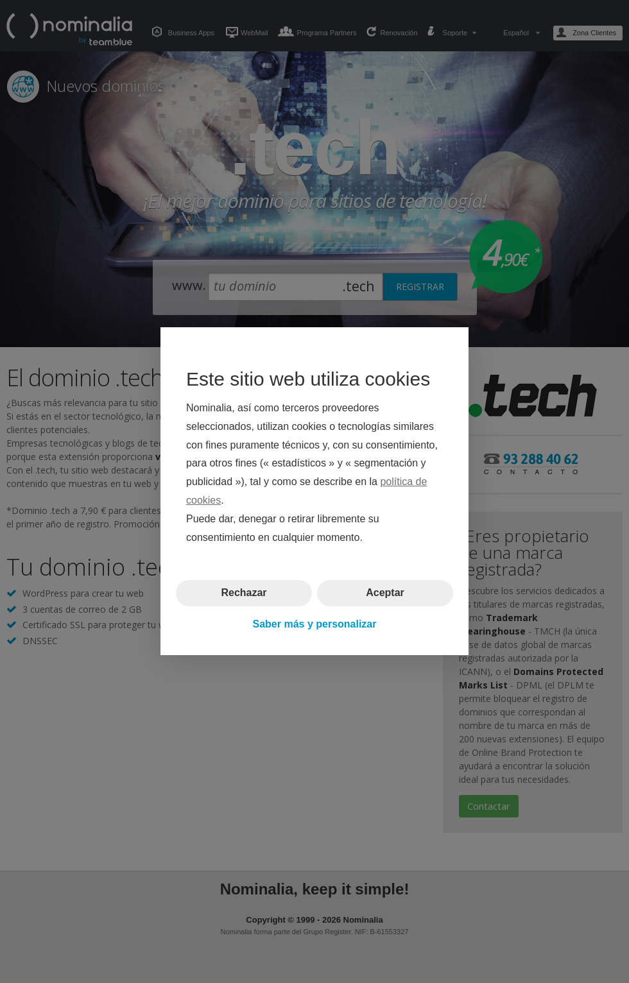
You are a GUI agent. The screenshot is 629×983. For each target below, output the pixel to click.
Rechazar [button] (243, 593)
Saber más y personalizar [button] (315, 624)
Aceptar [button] (385, 593)
